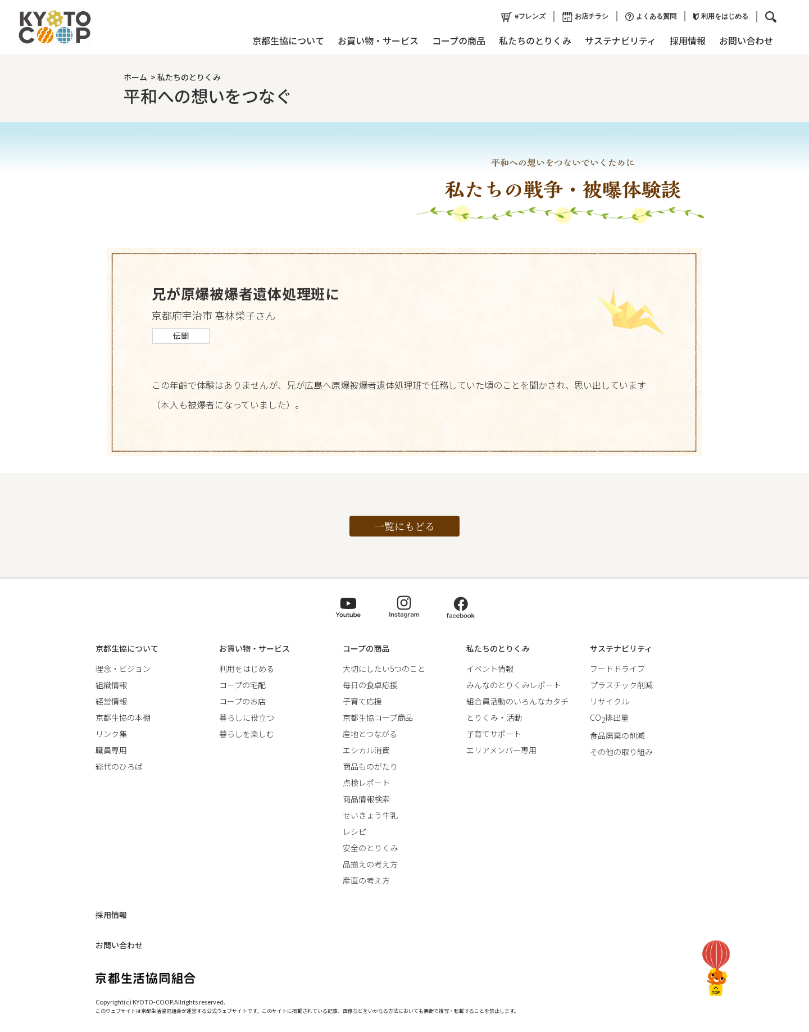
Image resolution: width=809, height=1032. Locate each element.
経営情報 (111, 701)
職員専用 (111, 750)
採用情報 (688, 40)
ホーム (135, 77)
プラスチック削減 (621, 684)
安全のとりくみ (370, 847)
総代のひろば (119, 766)
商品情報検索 (366, 798)
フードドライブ (617, 668)
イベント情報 (489, 668)
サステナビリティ (620, 40)
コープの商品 (458, 40)
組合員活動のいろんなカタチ (517, 701)
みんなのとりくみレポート (513, 684)
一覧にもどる (404, 526)
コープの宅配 (242, 684)
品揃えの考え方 (370, 864)
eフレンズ (523, 17)
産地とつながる (370, 733)
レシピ (354, 831)
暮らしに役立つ (246, 717)
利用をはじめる (720, 16)
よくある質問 (650, 16)
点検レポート (366, 782)
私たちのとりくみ (535, 40)
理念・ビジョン (123, 668)
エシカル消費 (366, 750)
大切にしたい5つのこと (384, 668)
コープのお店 (242, 701)
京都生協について (288, 40)
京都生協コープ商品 (378, 717)
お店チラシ (585, 17)
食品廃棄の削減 (617, 735)
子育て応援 (362, 701)
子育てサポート (493, 733)
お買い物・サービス (378, 40)
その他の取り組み (621, 751)
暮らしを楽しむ (246, 733)
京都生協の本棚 (123, 717)
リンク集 (111, 733)
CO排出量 (609, 717)
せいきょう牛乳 (370, 815)
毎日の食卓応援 (370, 684)
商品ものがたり (370, 766)
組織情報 (111, 684)
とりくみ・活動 (494, 717)
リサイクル (609, 701)
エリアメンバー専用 (501, 750)
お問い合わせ (746, 40)
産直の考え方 (366, 880)
